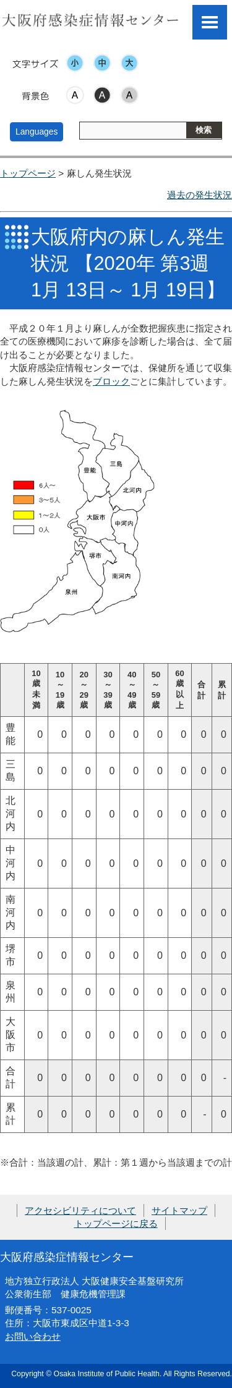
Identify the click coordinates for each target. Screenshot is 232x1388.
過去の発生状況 (199, 195)
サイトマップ (179, 1210)
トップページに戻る (116, 1223)
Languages (36, 131)
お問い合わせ (33, 1336)
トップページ (28, 173)
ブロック (111, 381)
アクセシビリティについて (80, 1210)
